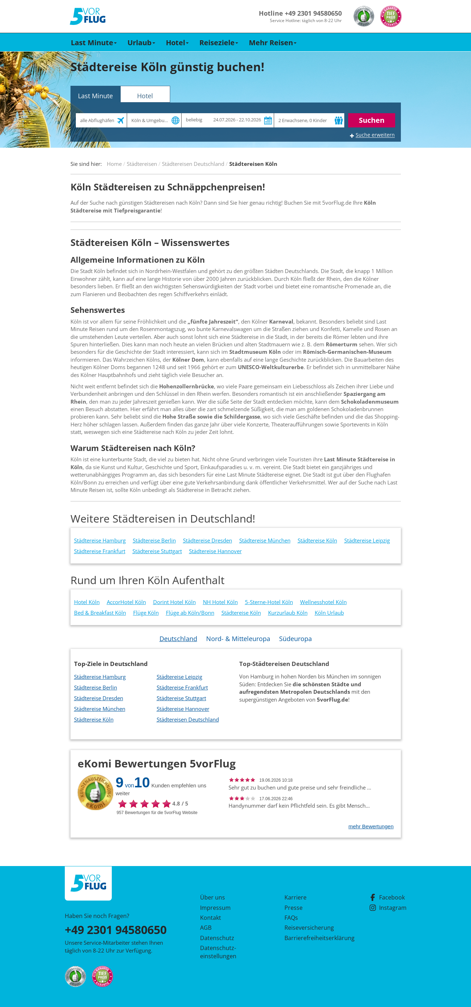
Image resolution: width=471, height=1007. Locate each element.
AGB (205, 928)
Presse (293, 908)
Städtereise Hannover (215, 551)
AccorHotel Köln (126, 601)
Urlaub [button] (141, 42)
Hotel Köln (87, 601)
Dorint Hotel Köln (174, 601)
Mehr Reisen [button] (273, 42)
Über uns (212, 897)
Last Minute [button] (94, 42)
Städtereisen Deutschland (188, 719)
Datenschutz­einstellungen (218, 952)
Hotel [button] (177, 42)
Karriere (295, 897)
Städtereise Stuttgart (157, 551)
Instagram (388, 908)
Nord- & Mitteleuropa (238, 638)
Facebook (387, 897)
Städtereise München (265, 540)
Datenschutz (217, 938)
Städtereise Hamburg (100, 540)
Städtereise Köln (317, 540)
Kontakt (210, 918)
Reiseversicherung (309, 928)
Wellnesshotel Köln (323, 601)
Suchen (371, 120)
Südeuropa (295, 638)
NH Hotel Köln (220, 601)
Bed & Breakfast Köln (100, 612)
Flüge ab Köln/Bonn (190, 612)
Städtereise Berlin (154, 540)
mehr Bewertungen (371, 826)
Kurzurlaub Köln (288, 612)
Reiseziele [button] (218, 42)
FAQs (291, 918)
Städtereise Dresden (207, 540)
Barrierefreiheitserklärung (311, 938)
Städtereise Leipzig (367, 540)
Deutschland (178, 638)
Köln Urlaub (329, 612)
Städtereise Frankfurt (99, 551)
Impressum (215, 908)
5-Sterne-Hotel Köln (269, 601)
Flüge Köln (146, 612)
